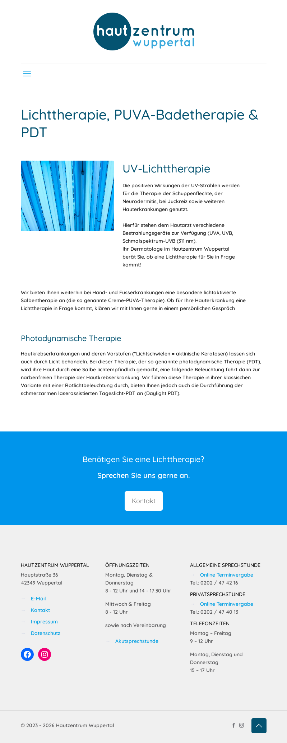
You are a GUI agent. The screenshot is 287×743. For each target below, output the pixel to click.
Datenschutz (45, 633)
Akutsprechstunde (136, 641)
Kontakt (40, 610)
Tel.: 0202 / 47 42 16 (214, 582)
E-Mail (38, 598)
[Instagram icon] (241, 725)
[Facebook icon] (234, 725)
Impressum (44, 621)
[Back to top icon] (259, 725)
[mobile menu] (27, 73)
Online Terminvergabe (226, 575)
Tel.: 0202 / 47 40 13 (214, 612)
